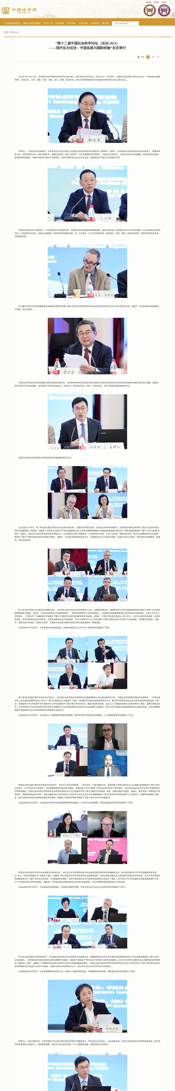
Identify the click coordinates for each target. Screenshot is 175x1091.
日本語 (156, 2)
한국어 (163, 2)
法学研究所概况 (12, 23)
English (148, 2)
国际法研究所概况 (32, 23)
